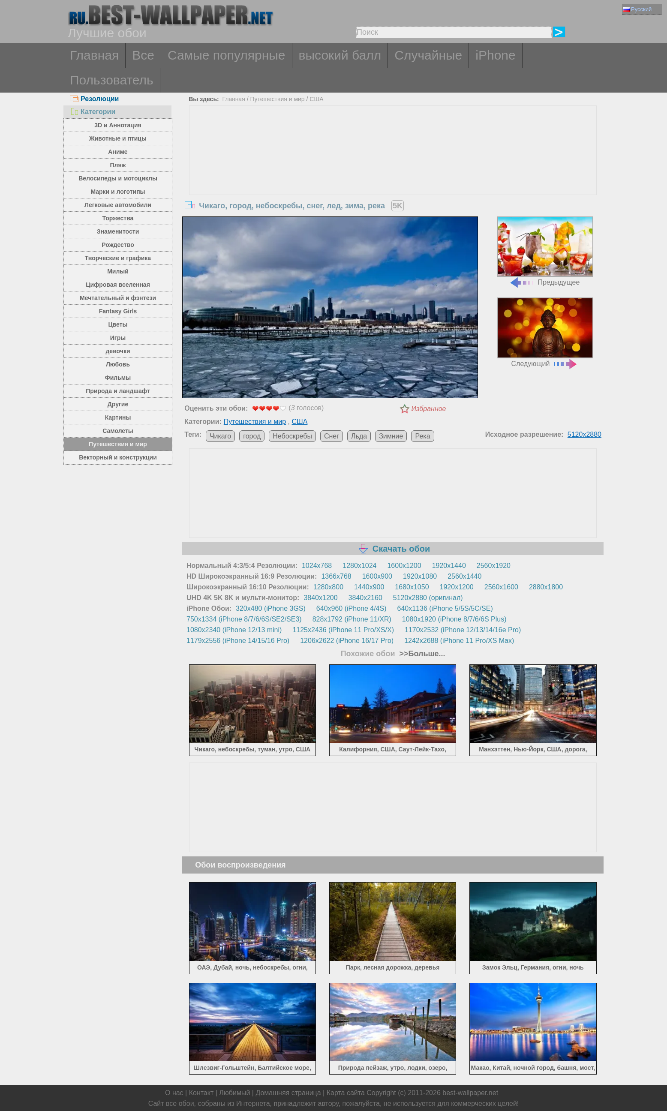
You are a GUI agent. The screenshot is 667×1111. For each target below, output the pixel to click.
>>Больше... (421, 653)
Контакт (201, 1092)
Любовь (118, 364)
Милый (118, 271)
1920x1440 (449, 565)
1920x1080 (420, 576)
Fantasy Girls (118, 311)
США (316, 99)
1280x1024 (359, 565)
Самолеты (117, 430)
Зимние (391, 436)
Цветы (117, 324)
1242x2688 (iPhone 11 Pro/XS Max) (459, 640)
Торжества (118, 218)
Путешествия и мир (118, 444)
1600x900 (377, 576)
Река (422, 436)
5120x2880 (584, 434)
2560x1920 (494, 565)
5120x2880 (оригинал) (428, 597)
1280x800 (328, 587)
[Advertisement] (393, 170)
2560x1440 (464, 576)
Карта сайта (346, 1092)
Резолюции (94, 98)
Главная (94, 55)
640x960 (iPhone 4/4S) (351, 608)
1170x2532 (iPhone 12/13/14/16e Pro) (463, 630)
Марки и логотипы (117, 191)
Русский (637, 9)
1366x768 (336, 576)
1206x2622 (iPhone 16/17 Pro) (347, 640)
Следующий (545, 332)
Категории (92, 111)
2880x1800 (546, 587)
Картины (118, 417)
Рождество (118, 244)
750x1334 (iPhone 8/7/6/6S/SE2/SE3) (244, 619)
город (252, 436)
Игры (118, 337)
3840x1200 (320, 597)
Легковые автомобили (117, 204)
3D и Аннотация (117, 125)
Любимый (234, 1092)
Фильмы (118, 377)
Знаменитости (118, 231)
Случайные (428, 55)
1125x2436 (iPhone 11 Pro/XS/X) (343, 630)
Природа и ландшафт (118, 390)
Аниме (117, 151)
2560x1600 (501, 587)
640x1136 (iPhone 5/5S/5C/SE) (445, 608)
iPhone (495, 55)
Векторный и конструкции (118, 457)
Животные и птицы (118, 138)
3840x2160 (365, 597)
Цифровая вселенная (118, 284)
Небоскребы (292, 436)
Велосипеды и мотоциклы (117, 178)
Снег (331, 436)
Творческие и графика (118, 258)
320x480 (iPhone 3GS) (271, 608)
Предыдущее (545, 251)
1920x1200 (457, 587)
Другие (118, 404)
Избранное (429, 408)
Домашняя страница (288, 1092)
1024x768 (317, 565)
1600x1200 (404, 565)
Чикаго (220, 436)
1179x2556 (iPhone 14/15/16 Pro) (237, 640)
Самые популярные (226, 55)
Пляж (118, 165)
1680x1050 (412, 587)
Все (143, 55)
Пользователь (111, 80)
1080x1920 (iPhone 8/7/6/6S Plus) (454, 619)
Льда (359, 436)
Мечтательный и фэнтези (118, 297)
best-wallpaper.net (470, 1092)
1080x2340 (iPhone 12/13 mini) (234, 630)
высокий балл (340, 55)
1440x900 (369, 587)
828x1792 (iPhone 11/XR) (351, 619)
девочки (117, 351)
